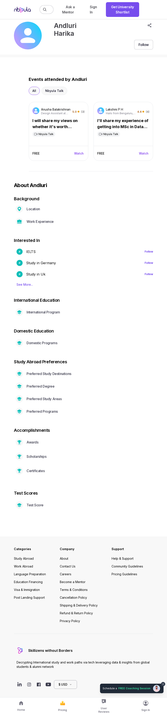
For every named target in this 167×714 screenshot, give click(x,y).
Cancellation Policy (73, 597)
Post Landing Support (29, 597)
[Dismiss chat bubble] (163, 684)
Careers (65, 574)
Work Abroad (23, 566)
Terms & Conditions (74, 590)
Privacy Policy (70, 621)
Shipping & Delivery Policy (79, 605)
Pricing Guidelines (124, 574)
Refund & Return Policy (76, 613)
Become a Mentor (72, 582)
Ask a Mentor (68, 9)
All (34, 91)
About (64, 558)
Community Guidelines (127, 566)
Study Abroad (24, 558)
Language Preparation (30, 574)
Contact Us (67, 566)
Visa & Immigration (27, 590)
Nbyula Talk (54, 91)
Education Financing (28, 582)
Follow (149, 251)
